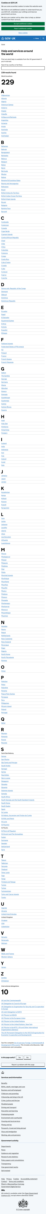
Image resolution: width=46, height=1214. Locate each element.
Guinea (3, 404)
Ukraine (4, 911)
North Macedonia (7, 657)
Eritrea (3, 324)
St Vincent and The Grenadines (12, 834)
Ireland (3, 459)
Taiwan (3, 860)
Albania (4, 98)
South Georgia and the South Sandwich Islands (17, 800)
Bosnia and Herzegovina (9, 184)
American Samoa (7, 105)
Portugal (4, 713)
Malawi (3, 560)
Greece (4, 391)
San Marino (5, 759)
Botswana (4, 187)
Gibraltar (4, 388)
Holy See (4, 424)
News (3, 1150)
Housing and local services (10, 1121)
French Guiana (6, 359)
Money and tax (6, 1125)
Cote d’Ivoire (5, 262)
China (3, 247)
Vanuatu (4, 937)
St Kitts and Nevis (7, 819)
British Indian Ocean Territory (11, 196)
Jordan (3, 482)
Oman (3, 671)
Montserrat (5, 607)
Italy (2, 465)
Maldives (4, 566)
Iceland (4, 443)
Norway (4, 661)
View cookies (23, 33)
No (28, 1057)
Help (3, 1179)
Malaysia (4, 563)
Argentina (4, 120)
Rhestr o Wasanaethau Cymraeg (12, 1184)
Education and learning (9, 1111)
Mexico (3, 591)
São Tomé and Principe (9, 763)
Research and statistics (9, 1157)
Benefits (4, 1083)
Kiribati (3, 499)
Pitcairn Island (6, 706)
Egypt (3, 314)
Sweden (4, 843)
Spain (3, 809)
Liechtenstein (6, 537)
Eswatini (4, 330)
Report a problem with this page (23, 1065)
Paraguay (4, 697)
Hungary (4, 433)
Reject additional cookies (23, 28)
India (3, 446)
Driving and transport (8, 1107)
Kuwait (3, 505)
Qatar (3, 723)
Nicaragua (5, 645)
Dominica (4, 298)
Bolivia (3, 177)
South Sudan (5, 806)
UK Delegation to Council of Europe (13, 1004)
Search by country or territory (11, 65)
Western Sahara (7, 957)
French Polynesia (7, 362)
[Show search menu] (43, 38)
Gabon (3, 373)
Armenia (4, 123)
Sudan (3, 837)
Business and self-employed (11, 1090)
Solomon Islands (7, 791)
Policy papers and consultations (12, 1160)
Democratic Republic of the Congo (13, 288)
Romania (4, 737)
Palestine (4, 688)
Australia (4, 130)
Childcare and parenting (9, 1094)
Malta (3, 572)
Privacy (9, 1179)
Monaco (4, 597)
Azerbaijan (5, 136)
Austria (3, 133)
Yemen (3, 967)
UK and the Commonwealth (11, 1000)
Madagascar (5, 557)
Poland (3, 709)
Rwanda (4, 743)
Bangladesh (5, 152)
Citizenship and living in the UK (12, 1097)
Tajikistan (4, 863)
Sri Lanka (4, 812)
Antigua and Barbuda (8, 117)
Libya (3, 534)
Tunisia (3, 885)
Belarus (4, 159)
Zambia (4, 978)
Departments (6, 1146)
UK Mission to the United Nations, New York (16, 1024)
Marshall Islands (7, 575)
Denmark (4, 292)
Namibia (4, 626)
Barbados (4, 156)
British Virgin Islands (8, 199)
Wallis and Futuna (7, 954)
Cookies (16, 1179)
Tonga (3, 879)
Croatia (4, 266)
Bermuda (4, 171)
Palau (3, 685)
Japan (3, 479)
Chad (3, 241)
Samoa (3, 756)
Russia (3, 740)
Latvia (3, 521)
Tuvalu (3, 897)
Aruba (3, 126)
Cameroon (5, 225)
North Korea (5, 654)
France (3, 356)
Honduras (4, 427)
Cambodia (5, 222)
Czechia (4, 278)
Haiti (3, 420)
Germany (4, 382)
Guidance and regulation (10, 1153)
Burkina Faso (6, 208)
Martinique (5, 579)
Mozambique (6, 613)
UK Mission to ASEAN (9, 1015)
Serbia (3, 772)
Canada (4, 228)
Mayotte (4, 588)
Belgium (4, 162)
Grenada (4, 394)
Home (3, 44)
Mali (2, 569)
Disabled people (7, 1104)
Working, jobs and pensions (11, 1135)
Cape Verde (5, 231)
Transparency (6, 1164)
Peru (3, 700)
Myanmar (4, 616)
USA (2, 923)
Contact (4, 1181)
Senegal (4, 769)
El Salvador (5, 318)
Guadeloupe (5, 398)
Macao (3, 554)
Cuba (3, 269)
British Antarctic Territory (10, 193)
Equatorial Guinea (7, 321)
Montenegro (5, 603)
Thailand (4, 869)
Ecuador (4, 311)
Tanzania (4, 866)
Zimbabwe (5, 981)
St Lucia (4, 822)
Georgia (4, 379)
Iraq (2, 456)
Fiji (2, 350)
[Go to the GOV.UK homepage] (8, 38)
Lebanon (4, 525)
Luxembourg (5, 543)
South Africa (5, 797)
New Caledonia (6, 639)
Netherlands (5, 636)
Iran (2, 453)
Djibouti (4, 295)
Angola (3, 111)
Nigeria (4, 651)
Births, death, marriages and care (13, 1087)
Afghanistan (5, 95)
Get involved (5, 1171)
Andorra (4, 108)
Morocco (4, 610)
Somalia (4, 794)
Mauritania (5, 582)
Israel (3, 462)
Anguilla (4, 114)
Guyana (4, 410)
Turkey (3, 888)
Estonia (4, 327)
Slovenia (4, 787)
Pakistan (4, 681)
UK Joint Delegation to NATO (11, 1012)
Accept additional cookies (23, 24)
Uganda (4, 908)
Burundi (4, 212)
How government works (9, 1167)
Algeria (3, 102)
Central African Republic (10, 238)
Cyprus (3, 275)
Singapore (5, 781)
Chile (3, 244)
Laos (3, 518)
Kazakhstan (5, 492)
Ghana (3, 385)
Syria (3, 850)
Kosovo (4, 502)
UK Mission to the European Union (13, 1018)
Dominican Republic (8, 301)
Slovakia (4, 784)
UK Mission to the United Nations (13, 1021)
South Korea (5, 803)
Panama (4, 691)
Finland (4, 353)
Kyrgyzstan (5, 508)
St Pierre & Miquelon (8, 831)
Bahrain (4, 149)
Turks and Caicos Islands (10, 894)
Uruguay (4, 920)
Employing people (7, 1114)
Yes (20, 1057)
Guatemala (5, 401)
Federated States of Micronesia (12, 347)
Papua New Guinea (8, 694)
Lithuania (4, 540)
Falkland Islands (7, 344)
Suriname (4, 840)
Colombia (4, 250)
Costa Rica (5, 259)
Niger (3, 648)
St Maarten (5, 825)
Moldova (4, 594)
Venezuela (5, 940)
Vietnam (4, 943)
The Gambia (5, 376)
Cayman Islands (7, 234)
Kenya (3, 495)
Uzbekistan (5, 927)
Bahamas (4, 146)
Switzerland (5, 847)
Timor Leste (5, 873)
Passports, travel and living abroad (13, 1128)
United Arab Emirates (9, 914)
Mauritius (4, 585)
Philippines (5, 703)
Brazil (3, 190)
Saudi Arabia (5, 766)
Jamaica (4, 476)
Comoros (4, 253)
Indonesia (4, 450)
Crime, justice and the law (10, 1100)
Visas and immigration (9, 1132)
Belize (3, 165)
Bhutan (3, 174)
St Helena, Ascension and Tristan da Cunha (16, 815)
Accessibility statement (29, 1179)
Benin (3, 168)
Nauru (3, 629)
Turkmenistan (6, 891)
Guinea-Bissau (6, 407)
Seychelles (5, 775)
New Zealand (6, 642)
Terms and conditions (16, 1181)
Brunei (3, 202)
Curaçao (4, 272)
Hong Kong (5, 430)
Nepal (3, 633)
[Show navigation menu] (36, 38)
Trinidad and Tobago (8, 882)
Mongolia (4, 600)
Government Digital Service (11, 1187)
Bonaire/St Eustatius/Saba (10, 180)
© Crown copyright (23, 1209)
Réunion (4, 733)
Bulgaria (4, 205)
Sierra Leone (5, 778)
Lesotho (4, 528)
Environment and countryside (11, 1118)
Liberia (3, 531)
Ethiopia (4, 333)
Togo (3, 876)
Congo (3, 256)
